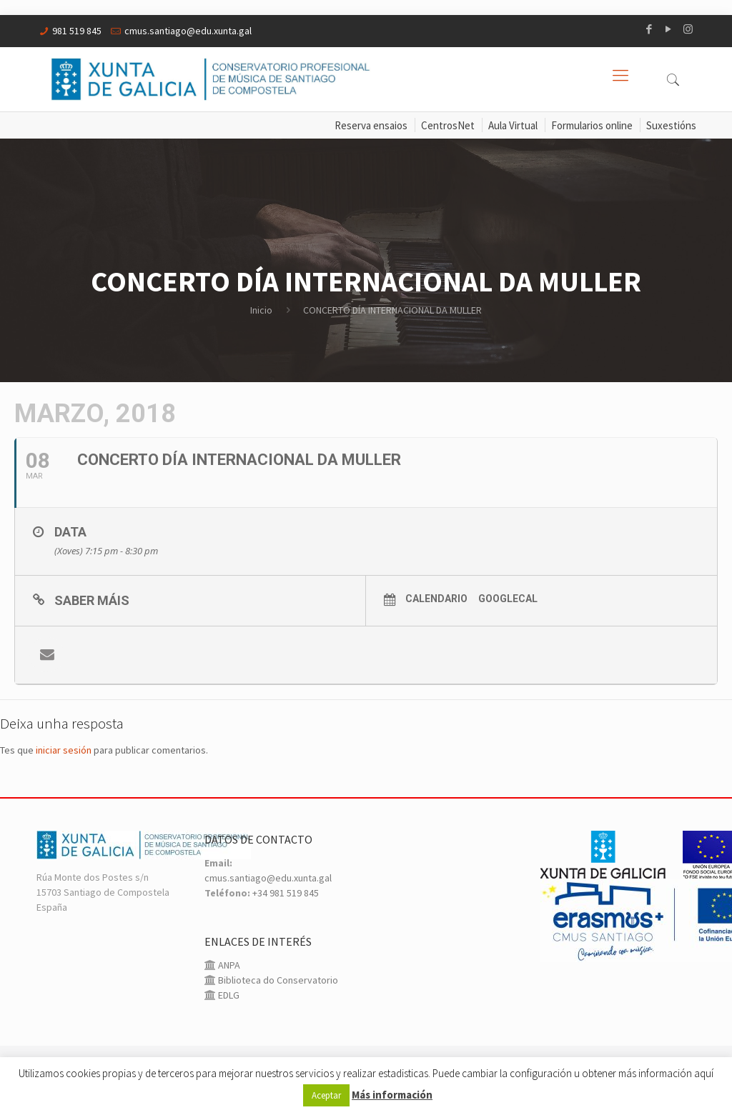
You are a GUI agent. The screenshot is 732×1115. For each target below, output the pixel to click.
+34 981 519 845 (285, 892)
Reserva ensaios (371, 125)
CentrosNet (448, 125)
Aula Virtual (513, 125)
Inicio (261, 310)
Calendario (436, 598)
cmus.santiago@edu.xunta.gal (188, 30)
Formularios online (592, 125)
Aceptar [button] (326, 1095)
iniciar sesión (64, 750)
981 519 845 (77, 30)
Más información (392, 1094)
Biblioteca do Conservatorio (277, 980)
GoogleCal (508, 598)
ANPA (228, 965)
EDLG (227, 995)
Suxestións (671, 125)
